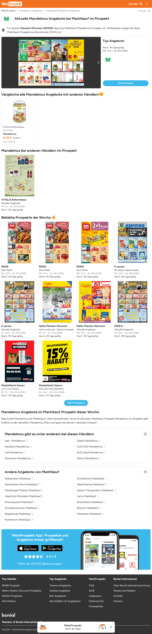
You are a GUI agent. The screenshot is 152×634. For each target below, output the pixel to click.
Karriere (118, 601)
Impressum (95, 595)
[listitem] (19, 122)
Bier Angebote (57, 595)
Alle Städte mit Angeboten (65, 601)
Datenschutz (96, 601)
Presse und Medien (125, 590)
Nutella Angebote (59, 590)
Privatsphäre (96, 606)
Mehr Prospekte (76, 402)
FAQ (91, 585)
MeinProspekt (8, 11)
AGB (91, 590)
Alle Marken (9, 601)
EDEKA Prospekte (12, 595)
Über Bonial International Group (132, 585)
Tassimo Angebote (60, 585)
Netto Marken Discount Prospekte (21, 590)
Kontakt (118, 595)
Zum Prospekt (125, 83)
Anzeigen (144, 10)
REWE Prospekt (11, 585)
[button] (147, 4)
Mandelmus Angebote (31, 11)
